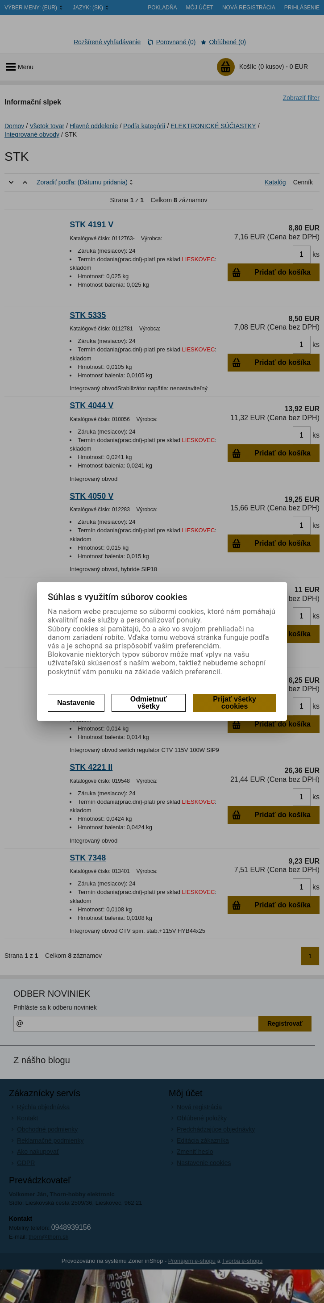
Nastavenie (76, 702)
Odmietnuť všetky (148, 702)
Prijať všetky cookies (234, 702)
